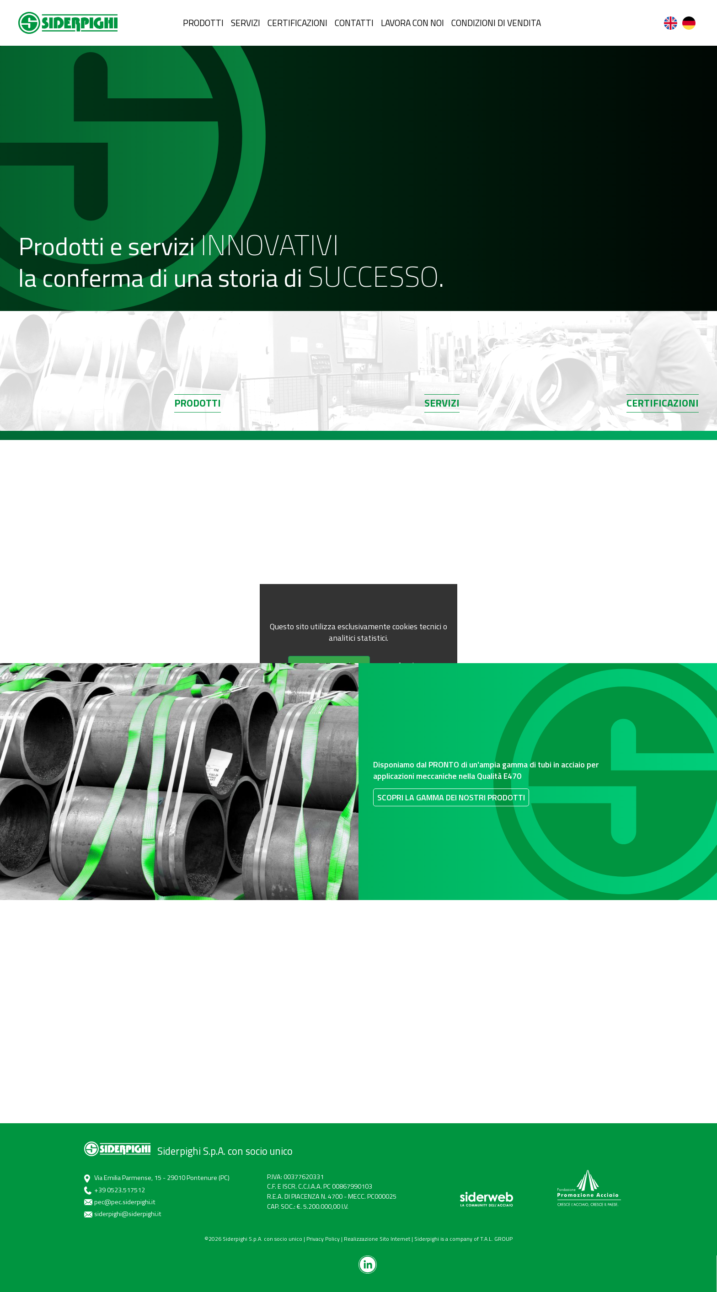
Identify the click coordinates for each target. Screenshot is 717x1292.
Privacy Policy (323, 1238)
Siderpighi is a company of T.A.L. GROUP (463, 1238)
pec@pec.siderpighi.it (124, 1202)
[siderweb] (486, 1199)
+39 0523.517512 (119, 1190)
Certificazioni (662, 412)
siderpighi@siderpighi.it (127, 1214)
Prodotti (197, 412)
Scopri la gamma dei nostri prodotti (452, 839)
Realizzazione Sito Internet (377, 1238)
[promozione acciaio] (589, 1188)
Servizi (442, 412)
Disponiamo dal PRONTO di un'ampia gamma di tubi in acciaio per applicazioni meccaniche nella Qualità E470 (501, 769)
